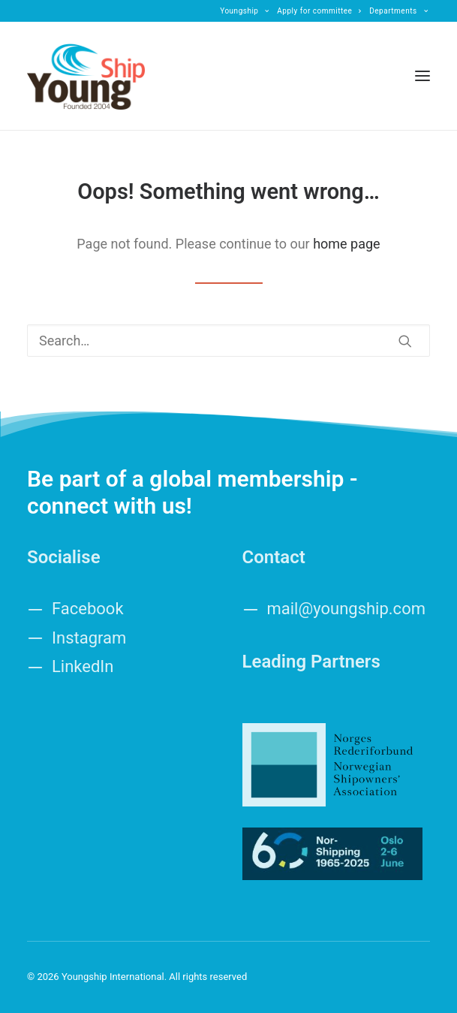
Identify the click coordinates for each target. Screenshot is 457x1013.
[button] (422, 76)
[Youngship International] (86, 76)
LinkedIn (83, 666)
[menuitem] (245, 11)
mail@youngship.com (346, 608)
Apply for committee (319, 11)
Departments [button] (398, 11)
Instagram (89, 638)
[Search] (228, 340)
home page (346, 244)
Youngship (244, 11)
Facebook (88, 608)
